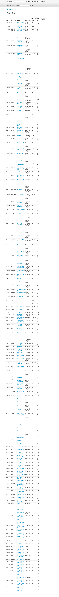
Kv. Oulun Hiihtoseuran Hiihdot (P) (20, 526)
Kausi (34, 1)
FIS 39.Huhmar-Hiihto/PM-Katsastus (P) (20, 251)
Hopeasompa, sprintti (21, 306)
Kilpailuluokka (43, 1)
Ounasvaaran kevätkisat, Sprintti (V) (20, 164)
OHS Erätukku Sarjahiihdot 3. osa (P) (20, 491)
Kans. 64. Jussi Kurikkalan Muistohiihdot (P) (20, 380)
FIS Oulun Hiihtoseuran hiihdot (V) (20, 577)
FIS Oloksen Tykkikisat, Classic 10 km (21, 120)
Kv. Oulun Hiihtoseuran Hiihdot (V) (20, 522)
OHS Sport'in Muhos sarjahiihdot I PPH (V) (20, 530)
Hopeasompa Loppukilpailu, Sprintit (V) (21, 414)
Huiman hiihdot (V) (20, 559)
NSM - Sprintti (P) (20, 194)
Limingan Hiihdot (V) (20, 444)
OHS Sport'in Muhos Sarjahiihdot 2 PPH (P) (20, 556)
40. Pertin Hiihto (20, 62)
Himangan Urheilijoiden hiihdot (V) (20, 397)
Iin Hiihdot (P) (19, 171)
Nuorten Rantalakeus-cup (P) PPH (20, 537)
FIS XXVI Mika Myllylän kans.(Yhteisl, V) (19, 280)
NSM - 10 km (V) (20, 189)
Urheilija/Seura (17, 5)
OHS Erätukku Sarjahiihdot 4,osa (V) (20, 484)
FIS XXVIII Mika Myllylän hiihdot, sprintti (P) (20, 75)
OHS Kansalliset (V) (20, 468)
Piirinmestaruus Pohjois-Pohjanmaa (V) (20, 512)
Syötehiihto (19, 135)
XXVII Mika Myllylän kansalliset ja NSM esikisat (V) (20, 168)
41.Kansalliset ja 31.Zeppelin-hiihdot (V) (20, 321)
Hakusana (13, 1)
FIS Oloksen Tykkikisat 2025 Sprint (19, 124)
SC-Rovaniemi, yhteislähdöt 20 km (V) (20, 36)
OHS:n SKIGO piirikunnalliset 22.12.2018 (19, 459)
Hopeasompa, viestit (20, 300)
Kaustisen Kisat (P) (20, 391)
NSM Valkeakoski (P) (21, 292)
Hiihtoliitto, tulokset (11, 9)
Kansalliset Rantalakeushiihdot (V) (20, 329)
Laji (26, 1)
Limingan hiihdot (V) (20, 229)
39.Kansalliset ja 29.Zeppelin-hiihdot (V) (20, 426)
